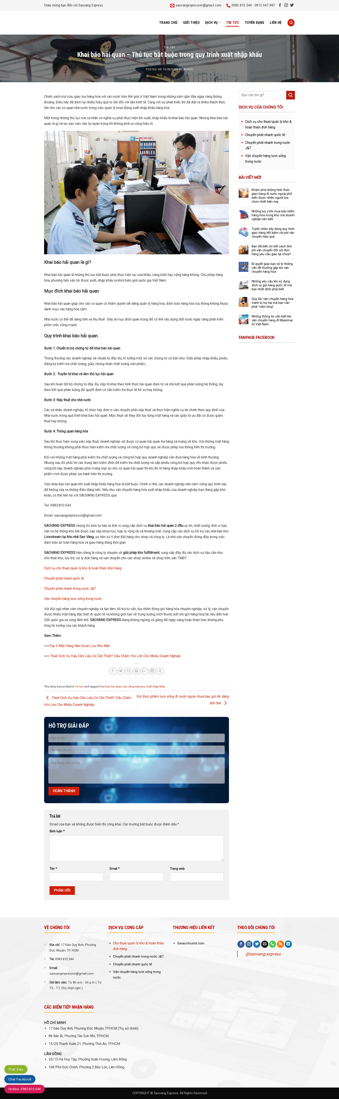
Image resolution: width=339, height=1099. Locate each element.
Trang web (177, 869)
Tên (53, 869)
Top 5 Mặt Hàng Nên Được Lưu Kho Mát (79, 646)
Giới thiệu (191, 23)
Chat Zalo (15, 1069)
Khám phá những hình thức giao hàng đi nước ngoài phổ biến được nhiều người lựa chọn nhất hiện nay (272, 195)
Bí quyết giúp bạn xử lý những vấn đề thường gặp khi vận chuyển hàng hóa (272, 268)
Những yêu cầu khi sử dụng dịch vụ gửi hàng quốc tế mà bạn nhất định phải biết (272, 285)
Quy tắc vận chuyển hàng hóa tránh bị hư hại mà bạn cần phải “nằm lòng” (272, 303)
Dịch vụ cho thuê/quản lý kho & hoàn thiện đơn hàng (83, 568)
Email (115, 869)
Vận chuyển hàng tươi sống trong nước (73, 599)
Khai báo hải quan (110, 686)
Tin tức (232, 23)
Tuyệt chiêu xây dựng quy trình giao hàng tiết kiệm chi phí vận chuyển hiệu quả (273, 233)
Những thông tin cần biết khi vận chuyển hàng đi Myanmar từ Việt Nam (272, 320)
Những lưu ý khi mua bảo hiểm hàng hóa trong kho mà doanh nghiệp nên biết (273, 215)
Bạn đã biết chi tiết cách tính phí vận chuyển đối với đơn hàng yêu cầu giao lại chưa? (272, 250)
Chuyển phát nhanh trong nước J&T (70, 588)
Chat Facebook (19, 1079)
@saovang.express (263, 954)
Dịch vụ (213, 23)
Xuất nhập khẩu (155, 686)
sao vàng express (134, 686)
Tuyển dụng (254, 23)
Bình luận (57, 831)
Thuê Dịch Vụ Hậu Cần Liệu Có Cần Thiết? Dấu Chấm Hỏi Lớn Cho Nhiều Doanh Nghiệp (115, 656)
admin (188, 69)
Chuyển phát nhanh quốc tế (64, 578)
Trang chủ (168, 23)
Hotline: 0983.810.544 (24, 1089)
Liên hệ (275, 23)
